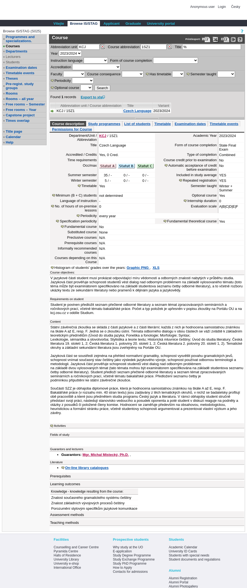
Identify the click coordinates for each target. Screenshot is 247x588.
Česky (235, 7)
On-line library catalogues (87, 468)
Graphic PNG (138, 268)
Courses (13, 46)
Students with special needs (189, 555)
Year (54, 53)
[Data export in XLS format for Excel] (215, 39)
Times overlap (17, 121)
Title (178, 47)
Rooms (12, 93)
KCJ (102, 136)
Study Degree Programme (132, 555)
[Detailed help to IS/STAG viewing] (240, 39)
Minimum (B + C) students (76, 195)
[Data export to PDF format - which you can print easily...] (206, 39)
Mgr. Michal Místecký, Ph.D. (106, 455)
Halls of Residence (67, 555)
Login (222, 7)
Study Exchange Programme (133, 559)
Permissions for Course (72, 129)
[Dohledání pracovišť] (102, 46)
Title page (14, 131)
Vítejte (58, 23)
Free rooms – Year (21, 110)
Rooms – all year (20, 99)
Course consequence (104, 74)
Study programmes (104, 124)
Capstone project (20, 115)
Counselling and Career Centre (76, 547)
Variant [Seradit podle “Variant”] (163, 106)
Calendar (13, 137)
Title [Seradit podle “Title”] (130, 106)
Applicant (111, 23)
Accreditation (61, 67)
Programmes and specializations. (20, 39)
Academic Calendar (183, 547)
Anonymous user (203, 7)
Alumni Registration (183, 578)
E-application (122, 551)
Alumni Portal (178, 582)
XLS (156, 268)
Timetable (162, 124)
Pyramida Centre (66, 551)
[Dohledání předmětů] (169, 46)
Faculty (56, 74)
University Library (66, 559)
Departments (16, 51)
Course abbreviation (123, 47)
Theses (12, 78)
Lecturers (13, 57)
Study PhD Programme (129, 563)
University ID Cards (183, 551)
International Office (67, 568)
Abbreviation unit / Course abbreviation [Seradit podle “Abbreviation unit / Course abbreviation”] (90, 106)
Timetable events (20, 73)
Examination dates (21, 68)
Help (9, 142)
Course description (68, 124)
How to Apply (122, 568)
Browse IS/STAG (84, 23)
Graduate (133, 23)
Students (13, 62)
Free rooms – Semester (25, 104)
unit (64, 47)
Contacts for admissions (130, 572)
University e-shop (66, 563)
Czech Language (137, 111)
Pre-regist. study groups (20, 86)
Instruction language (67, 60)
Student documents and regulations (194, 559)
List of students (137, 124)
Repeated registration (199, 180)
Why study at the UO (128, 547)
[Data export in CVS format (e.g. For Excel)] (225, 39)
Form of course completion (131, 60)
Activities (60, 425)
